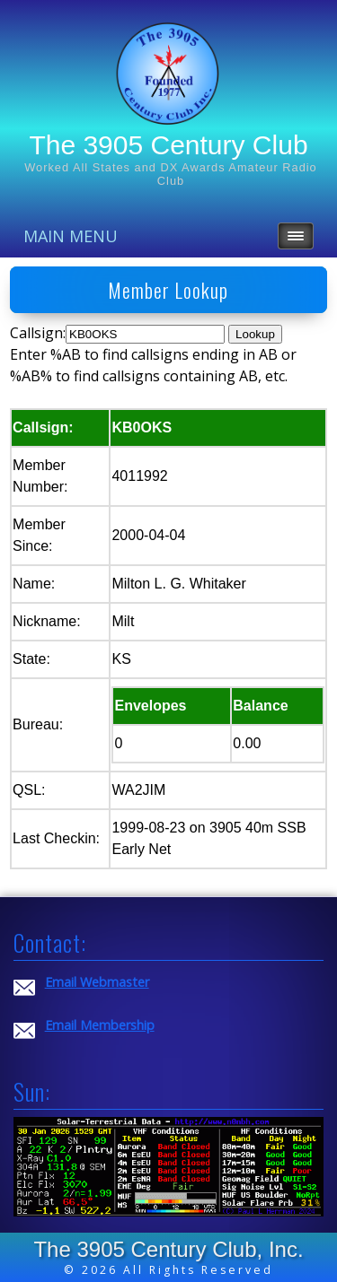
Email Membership (100, 1024)
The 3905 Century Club (168, 145)
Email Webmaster (97, 981)
